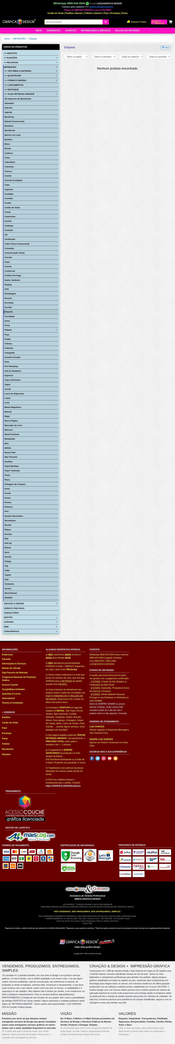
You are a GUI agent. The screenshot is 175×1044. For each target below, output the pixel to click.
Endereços (53, 30)
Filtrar (165, 48)
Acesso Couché (10, 685)
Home (7, 39)
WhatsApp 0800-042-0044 (71, 3)
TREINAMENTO (13, 791)
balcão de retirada (127, 30)
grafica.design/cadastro (101, 7)
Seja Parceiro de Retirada (15, 672)
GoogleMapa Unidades (13, 689)
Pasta (125, 13)
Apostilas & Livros (11, 694)
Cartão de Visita (55, 13)
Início (39, 30)
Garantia (70, 30)
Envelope (115, 13)
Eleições (6, 754)
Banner (79, 13)
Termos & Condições (12, 703)
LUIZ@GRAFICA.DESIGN (109, 3)
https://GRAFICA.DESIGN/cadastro (63, 786)
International (8, 698)
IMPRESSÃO (19, 39)
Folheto (88, 13)
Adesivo (98, 13)
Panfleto (69, 13)
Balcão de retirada (11, 668)
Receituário (8, 749)
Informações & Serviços (95, 30)
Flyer (106, 13)
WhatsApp (72, 669)
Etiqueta (33, 39)
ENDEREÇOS (60, 696)
